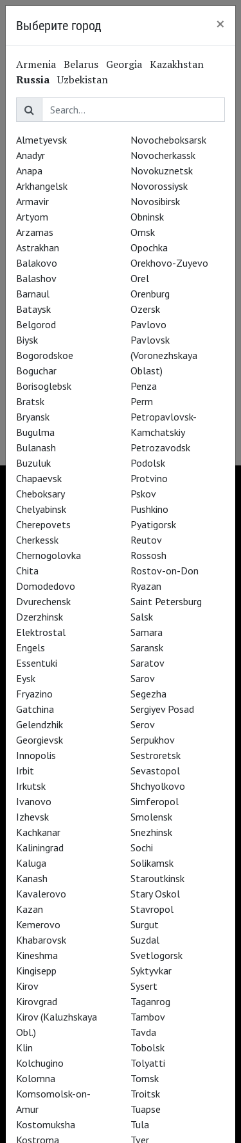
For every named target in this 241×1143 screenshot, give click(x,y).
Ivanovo (33, 801)
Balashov (36, 278)
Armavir (32, 201)
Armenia (36, 64)
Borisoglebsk (43, 386)
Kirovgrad (36, 1001)
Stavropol (152, 909)
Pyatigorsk (153, 524)
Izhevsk (32, 816)
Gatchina (35, 709)
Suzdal (144, 939)
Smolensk (151, 816)
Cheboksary (40, 493)
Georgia (124, 64)
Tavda (143, 1032)
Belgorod (36, 324)
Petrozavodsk (160, 447)
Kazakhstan (177, 64)
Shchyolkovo (157, 786)
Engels (30, 647)
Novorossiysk (159, 185)
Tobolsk (147, 1047)
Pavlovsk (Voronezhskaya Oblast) (163, 355)
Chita (27, 570)
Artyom (32, 216)
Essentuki (36, 662)
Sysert (143, 986)
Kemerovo (38, 924)
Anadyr (30, 155)
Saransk (146, 647)
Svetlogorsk (156, 955)
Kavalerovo (41, 893)
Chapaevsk (39, 478)
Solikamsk (152, 862)
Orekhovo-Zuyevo (169, 262)
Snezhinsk (151, 832)
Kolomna (35, 1078)
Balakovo (36, 262)
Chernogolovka (48, 555)
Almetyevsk (41, 139)
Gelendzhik (39, 724)
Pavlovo (148, 324)
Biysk (27, 339)
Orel (139, 278)
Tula (139, 1124)
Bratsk (30, 401)
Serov (142, 724)
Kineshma (37, 955)
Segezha (148, 693)
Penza (143, 386)
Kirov (27, 986)
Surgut (144, 924)
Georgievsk (39, 739)
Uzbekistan (82, 79)
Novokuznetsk (161, 170)
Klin (24, 1047)
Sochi (141, 847)
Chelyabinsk (41, 509)
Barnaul (32, 293)
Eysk (25, 678)
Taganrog (150, 1001)
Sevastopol (155, 770)
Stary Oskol (155, 893)
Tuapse (145, 1109)
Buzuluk (33, 462)
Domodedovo (45, 586)
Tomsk (144, 1078)
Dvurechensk (43, 601)
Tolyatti (147, 1062)
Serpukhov (152, 739)
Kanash (32, 878)
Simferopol (154, 801)
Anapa (29, 170)
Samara (146, 632)
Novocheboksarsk (168, 139)
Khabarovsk (41, 939)
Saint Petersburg (166, 601)
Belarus (81, 64)
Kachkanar (38, 832)
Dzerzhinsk (39, 616)
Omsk (142, 232)
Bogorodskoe (44, 355)
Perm (141, 401)
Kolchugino (40, 1062)
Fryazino (34, 693)
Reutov (146, 539)
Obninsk (147, 216)
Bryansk (32, 416)
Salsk (141, 616)
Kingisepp (36, 970)
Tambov (147, 1016)
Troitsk (145, 1093)
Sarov (142, 678)
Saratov (147, 662)
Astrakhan (37, 247)
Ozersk (145, 309)
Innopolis (36, 755)
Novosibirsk (155, 201)
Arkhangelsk (41, 185)
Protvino (149, 478)
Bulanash (36, 447)
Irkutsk (31, 786)
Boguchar (36, 370)
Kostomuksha (45, 1124)
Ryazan (145, 586)
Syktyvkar (151, 970)
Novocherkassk (162, 155)
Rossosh (148, 555)
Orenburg (150, 293)
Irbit (25, 770)
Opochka (149, 247)
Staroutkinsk (157, 878)
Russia (32, 79)
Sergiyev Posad (162, 709)
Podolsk (147, 462)
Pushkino (149, 509)
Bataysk (33, 309)
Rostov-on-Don (164, 570)
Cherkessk (37, 539)
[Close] (220, 24)
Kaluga (31, 862)
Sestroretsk (155, 755)
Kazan (29, 909)
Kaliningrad (40, 847)
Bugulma (35, 432)
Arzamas (34, 232)
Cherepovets (43, 524)
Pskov (143, 493)
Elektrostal (41, 632)
